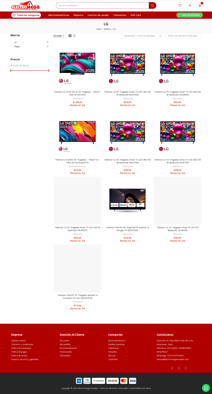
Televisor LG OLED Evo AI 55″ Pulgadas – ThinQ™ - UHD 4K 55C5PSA (77, 93)
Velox (148, 388)
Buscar (152, 5)
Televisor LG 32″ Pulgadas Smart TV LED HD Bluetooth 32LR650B (177, 229)
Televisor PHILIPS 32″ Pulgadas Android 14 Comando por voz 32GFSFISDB (78, 296)
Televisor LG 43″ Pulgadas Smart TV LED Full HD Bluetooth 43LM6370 (77, 229)
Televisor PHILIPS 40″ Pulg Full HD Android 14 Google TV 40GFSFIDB (127, 229)
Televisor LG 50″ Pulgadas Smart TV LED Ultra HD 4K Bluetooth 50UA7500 (127, 161)
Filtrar (57, 35)
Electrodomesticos (77, 166)
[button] (189, 15)
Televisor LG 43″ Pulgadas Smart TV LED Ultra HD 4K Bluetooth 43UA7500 (177, 161)
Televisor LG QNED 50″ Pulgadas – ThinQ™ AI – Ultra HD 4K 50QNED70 (77, 161)
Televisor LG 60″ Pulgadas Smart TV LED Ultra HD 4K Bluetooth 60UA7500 (127, 93)
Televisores (77, 98)
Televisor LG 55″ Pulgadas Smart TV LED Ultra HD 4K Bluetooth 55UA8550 (177, 93)
